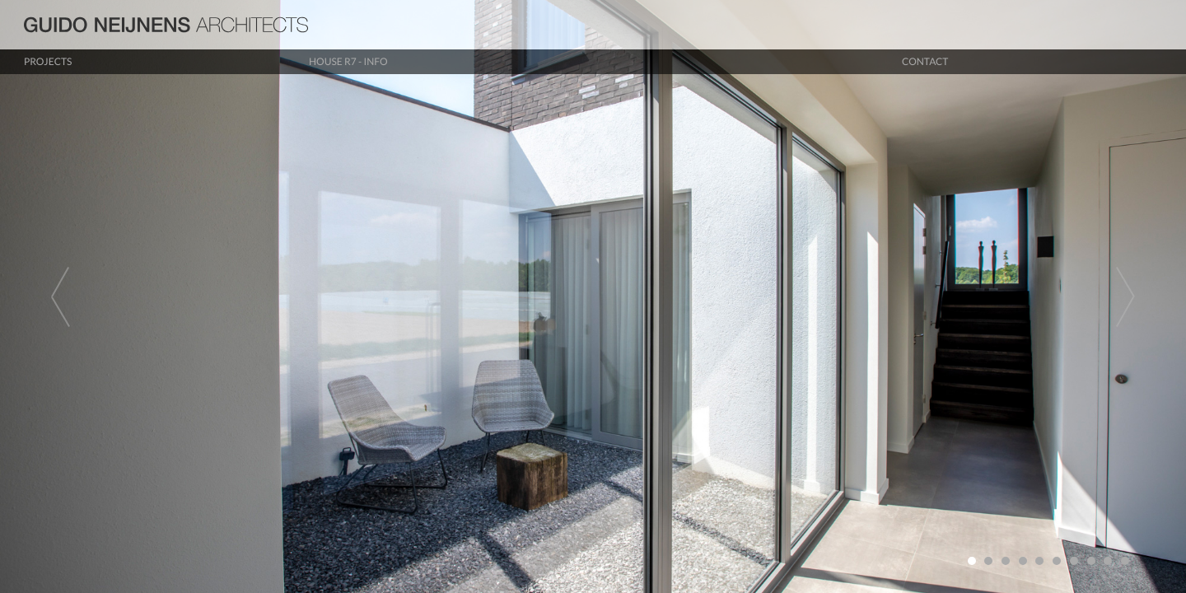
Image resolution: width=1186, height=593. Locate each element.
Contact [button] (925, 61)
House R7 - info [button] (348, 61)
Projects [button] (48, 61)
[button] (89, 296)
